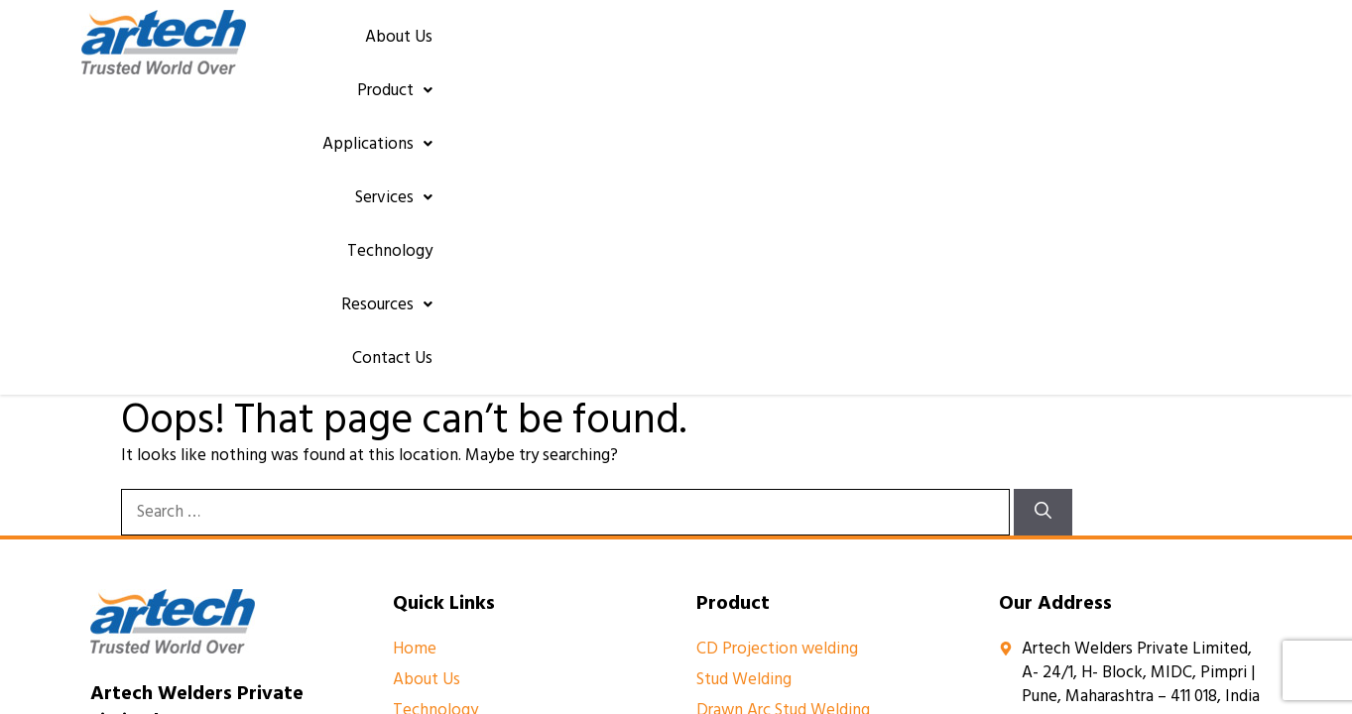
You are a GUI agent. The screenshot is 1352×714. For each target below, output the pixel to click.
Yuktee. (943, 568)
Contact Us (1216, 46)
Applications (748, 46)
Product (626, 46)
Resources (1101, 46)
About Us (524, 46)
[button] (625, 45)
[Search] (1043, 208)
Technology (983, 46)
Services (872, 46)
